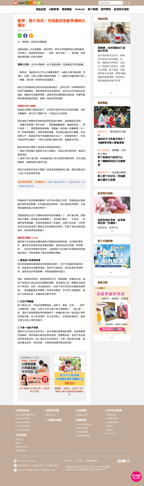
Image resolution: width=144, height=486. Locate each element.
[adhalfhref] (52, 184)
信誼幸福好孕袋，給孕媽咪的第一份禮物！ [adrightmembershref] (111, 221)
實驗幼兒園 (50, 415)
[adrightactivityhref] (112, 309)
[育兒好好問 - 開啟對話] (136, 476)
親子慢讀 (93, 9)
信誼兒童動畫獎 (82, 432)
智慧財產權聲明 (92, 460)
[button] (42, 2)
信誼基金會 (22, 410)
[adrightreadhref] (112, 256)
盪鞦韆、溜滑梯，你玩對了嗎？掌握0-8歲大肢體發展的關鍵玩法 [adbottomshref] (69, 391)
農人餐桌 (109, 429)
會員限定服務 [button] (121, 9)
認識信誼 (68, 460)
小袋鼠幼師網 (53, 420)
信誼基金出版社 (82, 415)
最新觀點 (67, 9)
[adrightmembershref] (112, 206)
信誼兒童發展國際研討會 (25, 415)
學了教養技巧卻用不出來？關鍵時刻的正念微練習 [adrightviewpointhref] (111, 161)
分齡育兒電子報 (22, 447)
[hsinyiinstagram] (128, 461)
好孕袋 (18, 443)
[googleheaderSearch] (125, 2)
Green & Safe (111, 433)
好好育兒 (19, 439)
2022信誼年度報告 (23, 418)
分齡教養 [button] (54, 9)
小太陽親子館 (111, 415)
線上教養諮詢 (21, 450)
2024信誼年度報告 (23, 426)
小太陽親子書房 (112, 422)
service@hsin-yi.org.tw (27, 461)
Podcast (80, 9)
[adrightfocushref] (112, 56)
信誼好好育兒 (23, 465)
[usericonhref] (128, 2)
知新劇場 (109, 426)
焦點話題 (41, 9)
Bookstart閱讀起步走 (84, 424)
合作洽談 (79, 460)
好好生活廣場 (114, 410)
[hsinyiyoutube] (123, 461)
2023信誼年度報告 (23, 422)
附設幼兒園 (52, 410)
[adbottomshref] (34, 370)
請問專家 (106, 9)
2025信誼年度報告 (23, 429)
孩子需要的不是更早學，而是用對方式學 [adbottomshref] (34, 390)
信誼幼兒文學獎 (82, 428)
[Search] (111, 3)
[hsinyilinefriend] (119, 461)
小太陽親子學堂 (112, 418)
